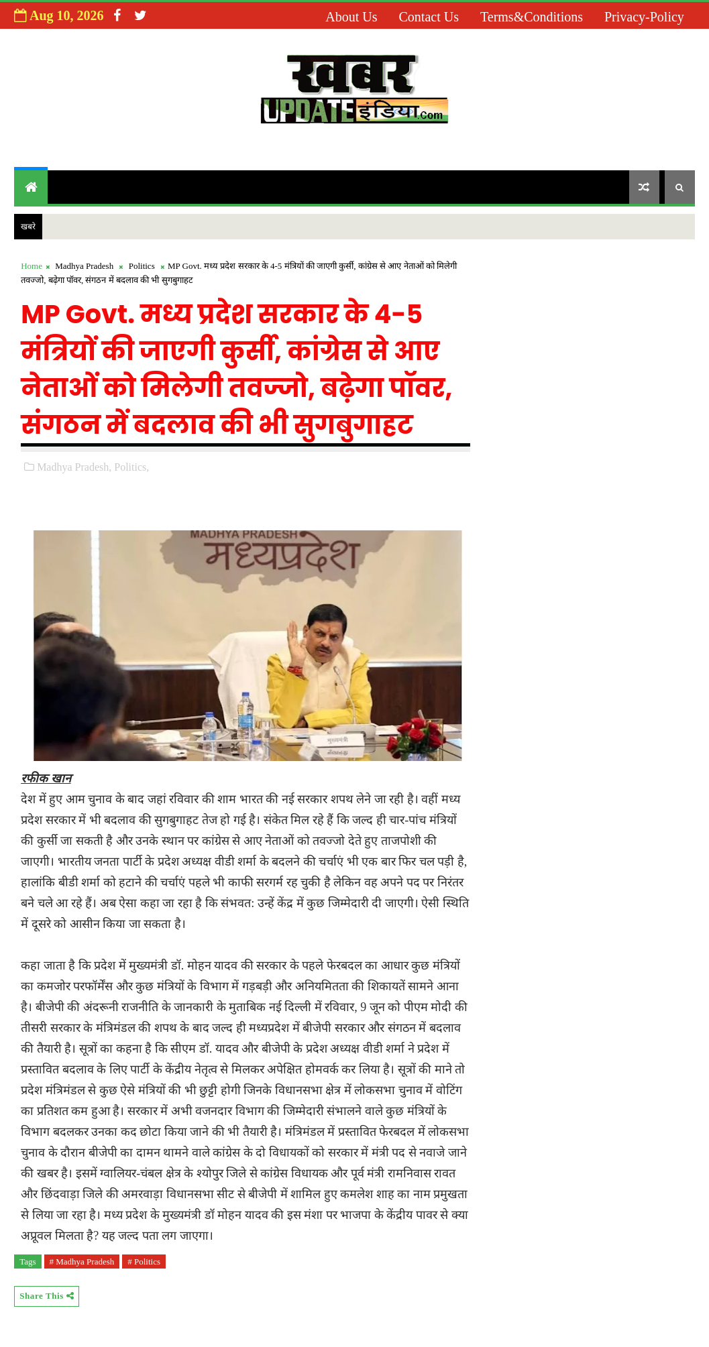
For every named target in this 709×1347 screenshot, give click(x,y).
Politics (142, 266)
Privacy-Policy (644, 16)
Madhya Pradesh (84, 266)
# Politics (143, 1261)
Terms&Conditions (531, 16)
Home (31, 266)
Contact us (429, 16)
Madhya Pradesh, (74, 467)
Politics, (131, 467)
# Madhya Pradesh (82, 1261)
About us (351, 16)
